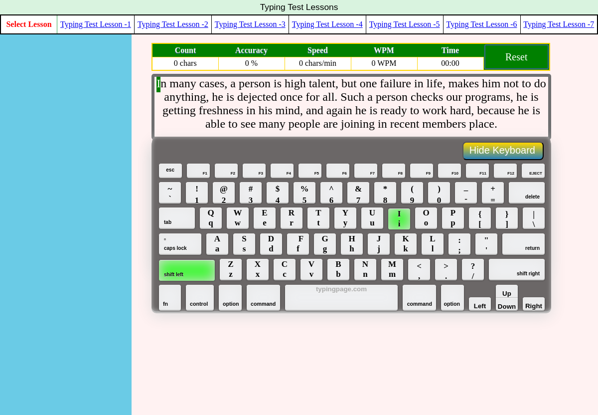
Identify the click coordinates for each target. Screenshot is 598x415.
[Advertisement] (51, 184)
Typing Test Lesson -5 (404, 24)
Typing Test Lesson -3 (250, 24)
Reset (516, 56)
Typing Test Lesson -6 (482, 24)
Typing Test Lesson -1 (95, 24)
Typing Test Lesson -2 (173, 24)
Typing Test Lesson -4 (327, 24)
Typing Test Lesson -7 (558, 24)
